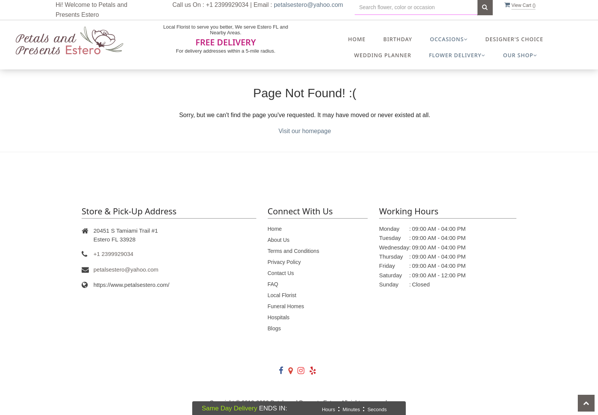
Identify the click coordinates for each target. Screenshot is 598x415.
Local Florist (282, 295)
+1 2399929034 (113, 254)
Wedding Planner (383, 55)
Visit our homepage (304, 131)
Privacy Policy (284, 262)
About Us (279, 240)
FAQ (273, 284)
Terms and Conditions (293, 251)
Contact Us (281, 273)
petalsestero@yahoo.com (308, 5)
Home (356, 39)
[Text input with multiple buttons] (416, 7)
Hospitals (279, 317)
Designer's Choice (514, 39)
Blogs (274, 328)
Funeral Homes (286, 306)
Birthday (397, 39)
